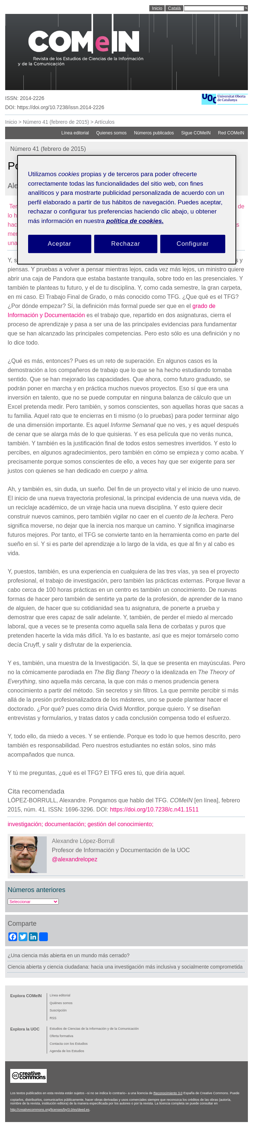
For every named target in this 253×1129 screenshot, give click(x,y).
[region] (126, 210)
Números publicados (154, 132)
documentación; (66, 824)
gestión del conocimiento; (121, 824)
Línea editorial (75, 132)
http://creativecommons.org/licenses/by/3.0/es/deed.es (49, 1109)
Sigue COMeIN (196, 132)
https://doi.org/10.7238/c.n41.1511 (154, 809)
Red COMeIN (231, 132)
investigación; (26, 824)
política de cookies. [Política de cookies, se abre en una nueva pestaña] (135, 221)
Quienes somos (111, 132)
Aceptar (60, 244)
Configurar (193, 244)
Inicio (11, 122)
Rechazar (126, 244)
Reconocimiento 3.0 (168, 1093)
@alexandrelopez (74, 859)
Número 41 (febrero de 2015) (56, 122)
